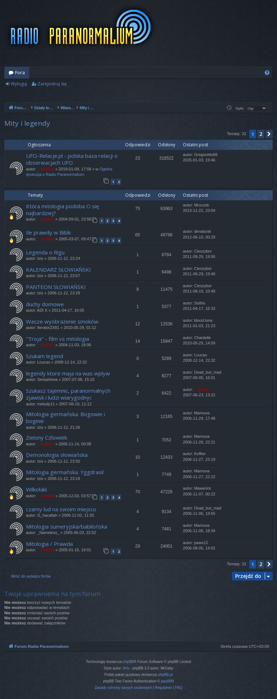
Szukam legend (44, 356)
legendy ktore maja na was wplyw (68, 373)
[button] (269, 134)
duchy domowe (45, 304)
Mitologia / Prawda (49, 543)
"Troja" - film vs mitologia (57, 338)
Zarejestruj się (52, 84)
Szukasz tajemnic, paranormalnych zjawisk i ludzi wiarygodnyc (68, 394)
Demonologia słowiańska (57, 454)
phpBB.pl (165, 675)
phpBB (128, 662)
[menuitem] (267, 73)
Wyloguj (19, 84)
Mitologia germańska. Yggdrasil (65, 472)
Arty (126, 668)
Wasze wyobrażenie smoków (62, 321)
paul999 (167, 681)
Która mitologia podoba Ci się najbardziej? (62, 209)
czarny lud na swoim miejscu (61, 509)
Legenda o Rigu (45, 252)
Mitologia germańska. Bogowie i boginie (65, 417)
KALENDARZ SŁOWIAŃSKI (58, 269)
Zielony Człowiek (46, 437)
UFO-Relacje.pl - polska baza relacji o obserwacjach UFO (72, 159)
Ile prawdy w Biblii (48, 232)
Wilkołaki (36, 489)
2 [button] (260, 133)
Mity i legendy (27, 123)
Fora (20, 72)
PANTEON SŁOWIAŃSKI (56, 286)
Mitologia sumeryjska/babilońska (66, 526)
